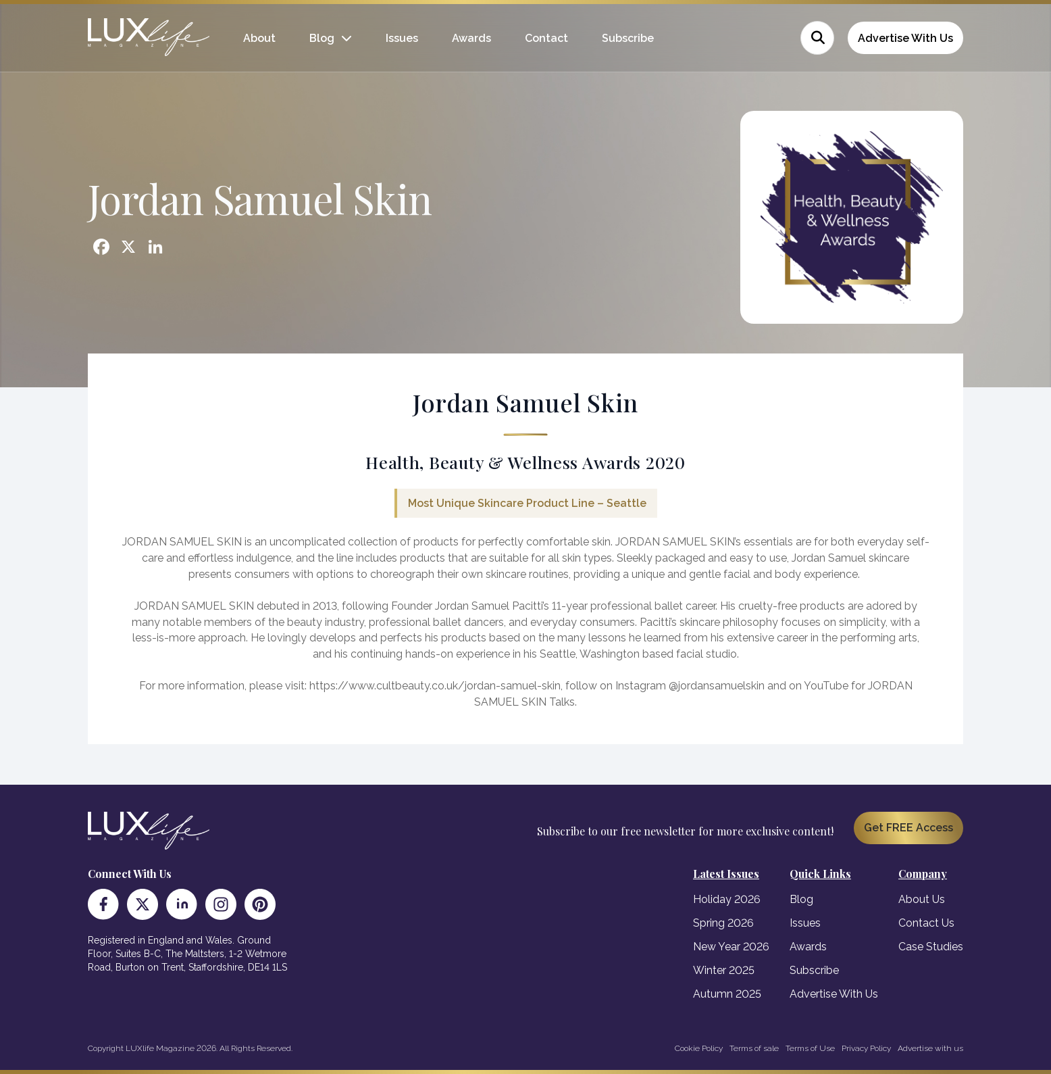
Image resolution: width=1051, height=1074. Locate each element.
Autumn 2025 (727, 993)
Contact (546, 38)
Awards (471, 38)
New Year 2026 (731, 946)
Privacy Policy (866, 1048)
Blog (321, 38)
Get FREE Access (908, 827)
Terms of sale (754, 1048)
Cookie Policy (699, 1048)
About (259, 38)
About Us (921, 899)
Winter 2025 (723, 970)
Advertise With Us (905, 38)
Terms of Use (810, 1048)
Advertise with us (930, 1048)
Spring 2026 (723, 923)
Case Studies (930, 946)
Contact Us (926, 923)
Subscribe (628, 38)
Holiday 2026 (727, 899)
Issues (402, 38)
